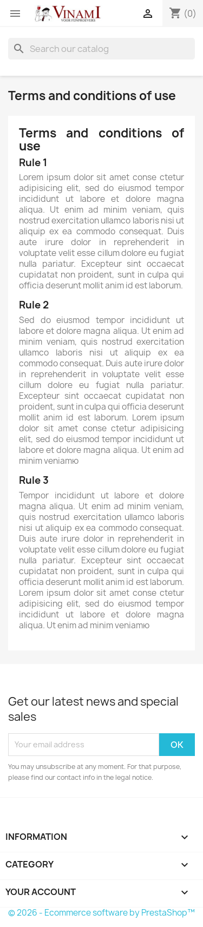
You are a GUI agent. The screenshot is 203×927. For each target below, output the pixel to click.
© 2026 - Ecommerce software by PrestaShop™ (101, 912)
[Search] (101, 49)
